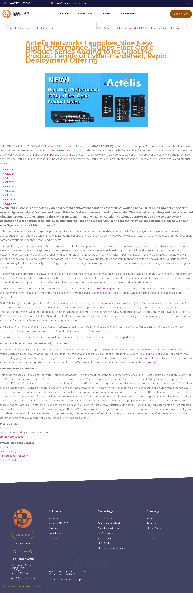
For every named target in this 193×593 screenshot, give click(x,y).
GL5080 (10, 190)
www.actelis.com (153, 362)
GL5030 (10, 178)
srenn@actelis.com (11, 436)
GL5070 (10, 186)
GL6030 (10, 199)
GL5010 (9, 169)
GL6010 (9, 195)
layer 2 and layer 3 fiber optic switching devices (54, 154)
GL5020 (10, 173)
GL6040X (10, 203)
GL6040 (81, 307)
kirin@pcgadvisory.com (14, 455)
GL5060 (10, 182)
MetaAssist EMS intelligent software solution (109, 288)
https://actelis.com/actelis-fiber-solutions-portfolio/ (104, 337)
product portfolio (65, 246)
